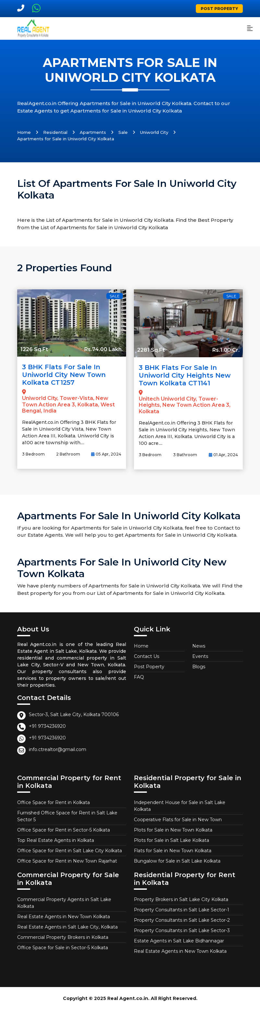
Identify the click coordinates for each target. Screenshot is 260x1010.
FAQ (139, 677)
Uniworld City (154, 132)
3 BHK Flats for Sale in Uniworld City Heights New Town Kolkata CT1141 (184, 375)
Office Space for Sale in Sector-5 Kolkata (62, 948)
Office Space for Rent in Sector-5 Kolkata (63, 830)
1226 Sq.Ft (34, 349)
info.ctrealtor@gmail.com (57, 749)
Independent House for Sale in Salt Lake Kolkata (179, 806)
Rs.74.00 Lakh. (103, 349)
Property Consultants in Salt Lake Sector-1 (181, 910)
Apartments (93, 132)
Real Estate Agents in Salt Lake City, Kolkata (67, 927)
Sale (123, 132)
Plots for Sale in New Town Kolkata (173, 830)
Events (200, 656)
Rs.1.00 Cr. (226, 350)
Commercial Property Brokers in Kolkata (62, 937)
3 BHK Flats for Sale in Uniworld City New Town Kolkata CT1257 (64, 374)
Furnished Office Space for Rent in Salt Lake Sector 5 (67, 816)
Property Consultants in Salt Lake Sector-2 (182, 920)
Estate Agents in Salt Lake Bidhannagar (179, 941)
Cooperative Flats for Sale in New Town (178, 819)
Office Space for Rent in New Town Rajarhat (67, 861)
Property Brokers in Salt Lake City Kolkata (181, 899)
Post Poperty (149, 667)
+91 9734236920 (47, 726)
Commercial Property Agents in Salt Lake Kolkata (64, 903)
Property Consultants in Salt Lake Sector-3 (182, 930)
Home (24, 132)
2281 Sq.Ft (151, 350)
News (198, 646)
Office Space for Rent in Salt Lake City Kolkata (69, 851)
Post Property (219, 8)
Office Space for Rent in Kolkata (53, 802)
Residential (55, 132)
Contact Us (146, 656)
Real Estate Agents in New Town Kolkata (63, 916)
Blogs (198, 667)
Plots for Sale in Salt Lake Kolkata (171, 840)
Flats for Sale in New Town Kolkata (172, 851)
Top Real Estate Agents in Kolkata (55, 840)
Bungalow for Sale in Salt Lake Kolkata (177, 861)
